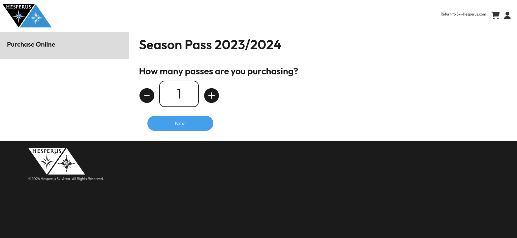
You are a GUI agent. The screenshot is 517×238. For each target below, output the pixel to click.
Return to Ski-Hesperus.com (463, 14)
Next (180, 123)
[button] (506, 16)
